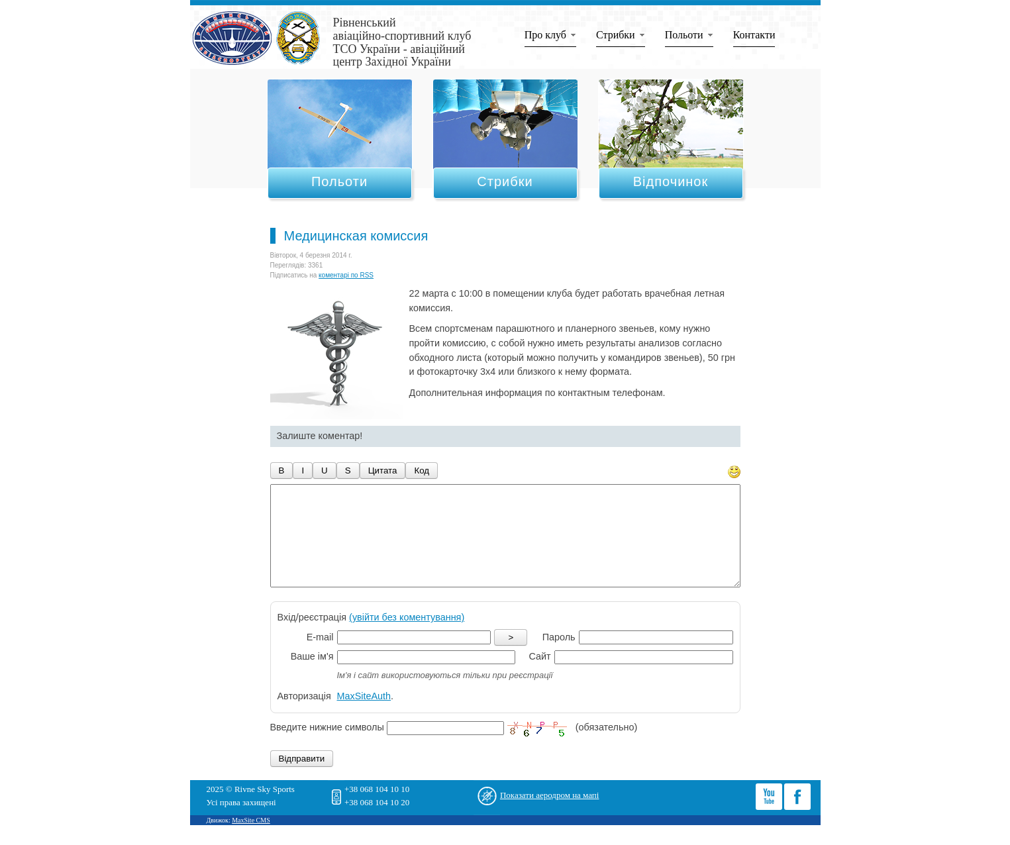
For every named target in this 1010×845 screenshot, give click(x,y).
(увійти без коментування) (406, 637)
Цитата (382, 470)
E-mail (320, 657)
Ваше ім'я (312, 676)
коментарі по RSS (346, 275)
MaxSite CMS (251, 840)
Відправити (302, 778)
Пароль (559, 657)
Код (421, 470)
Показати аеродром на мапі (549, 815)
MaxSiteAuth (364, 716)
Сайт (539, 676)
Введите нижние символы (327, 747)
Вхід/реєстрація (371, 637)
